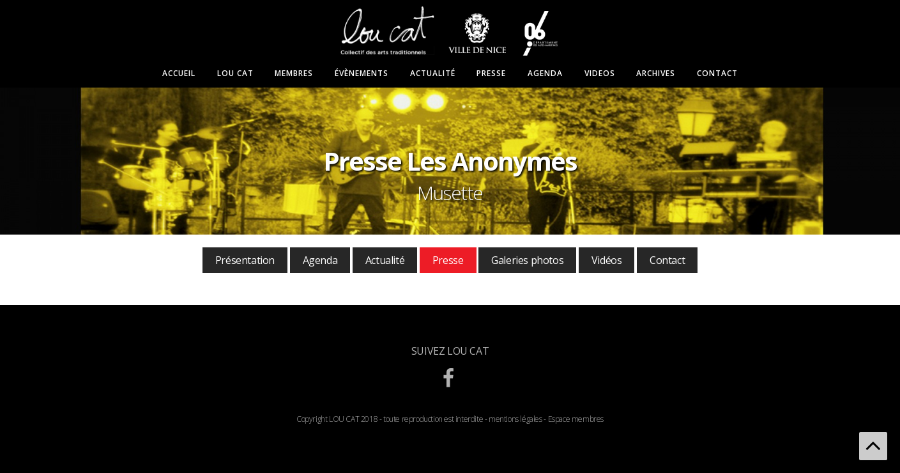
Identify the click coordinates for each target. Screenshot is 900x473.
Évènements (361, 73)
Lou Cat (235, 73)
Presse (491, 73)
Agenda (545, 73)
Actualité (432, 73)
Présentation (245, 260)
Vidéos (606, 260)
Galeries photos (527, 260)
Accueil (178, 73)
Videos (599, 73)
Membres (294, 73)
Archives (655, 73)
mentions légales (515, 419)
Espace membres (576, 419)
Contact (717, 73)
